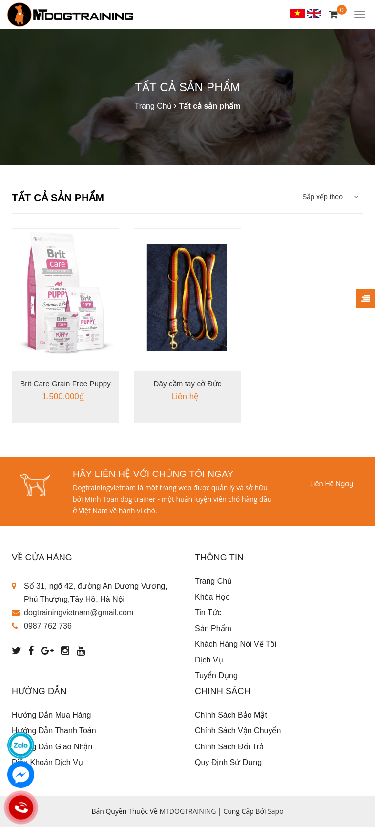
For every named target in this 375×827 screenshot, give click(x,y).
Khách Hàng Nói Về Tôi (235, 644)
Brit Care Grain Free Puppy (65, 383)
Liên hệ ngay (331, 483)
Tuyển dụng (216, 675)
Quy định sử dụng (228, 762)
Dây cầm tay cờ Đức (188, 383)
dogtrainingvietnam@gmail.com (78, 612)
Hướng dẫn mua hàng (51, 715)
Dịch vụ (209, 660)
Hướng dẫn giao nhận (52, 747)
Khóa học (212, 597)
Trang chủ (213, 581)
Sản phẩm (213, 628)
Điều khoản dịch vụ (47, 762)
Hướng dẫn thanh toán (54, 730)
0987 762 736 (48, 626)
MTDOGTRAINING (188, 811)
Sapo (275, 811)
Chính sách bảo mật (231, 715)
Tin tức (208, 612)
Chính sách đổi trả (229, 747)
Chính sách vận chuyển (238, 730)
